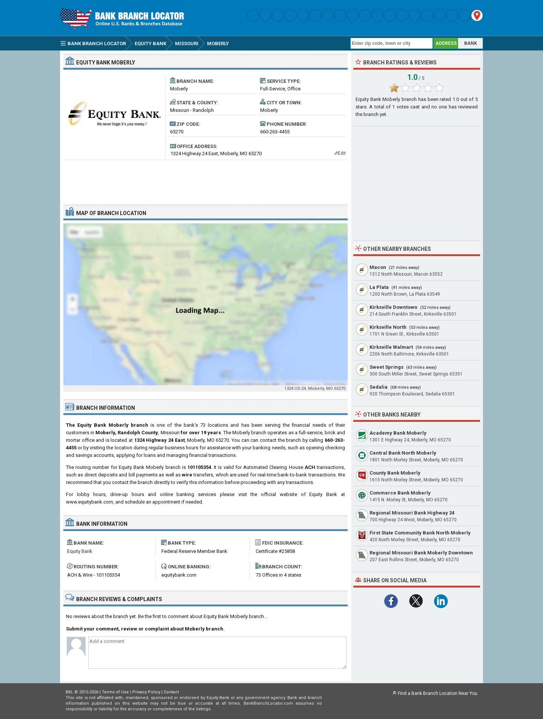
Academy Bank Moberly (398, 433)
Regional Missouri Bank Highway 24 (412, 513)
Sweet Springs (386, 367)
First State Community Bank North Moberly (420, 533)
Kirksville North (388, 327)
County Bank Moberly (395, 473)
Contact (171, 692)
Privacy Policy (146, 692)
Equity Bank (79, 551)
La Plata (379, 287)
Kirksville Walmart (391, 347)
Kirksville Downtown (393, 307)
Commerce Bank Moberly (400, 493)
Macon (378, 267)
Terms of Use (115, 692)
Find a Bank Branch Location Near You (437, 693)
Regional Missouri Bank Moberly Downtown (421, 553)
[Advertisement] (205, 179)
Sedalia (379, 387)
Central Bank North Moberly (403, 453)
